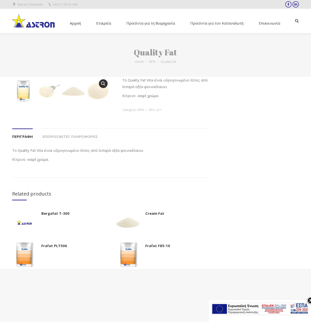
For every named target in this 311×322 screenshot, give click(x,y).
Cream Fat (154, 266)
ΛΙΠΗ (152, 61)
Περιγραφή (22, 189)
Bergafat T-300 (55, 266)
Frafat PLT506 (54, 298)
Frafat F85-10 (157, 298)
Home (139, 61)
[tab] (22, 187)
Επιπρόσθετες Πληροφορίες (70, 189)
